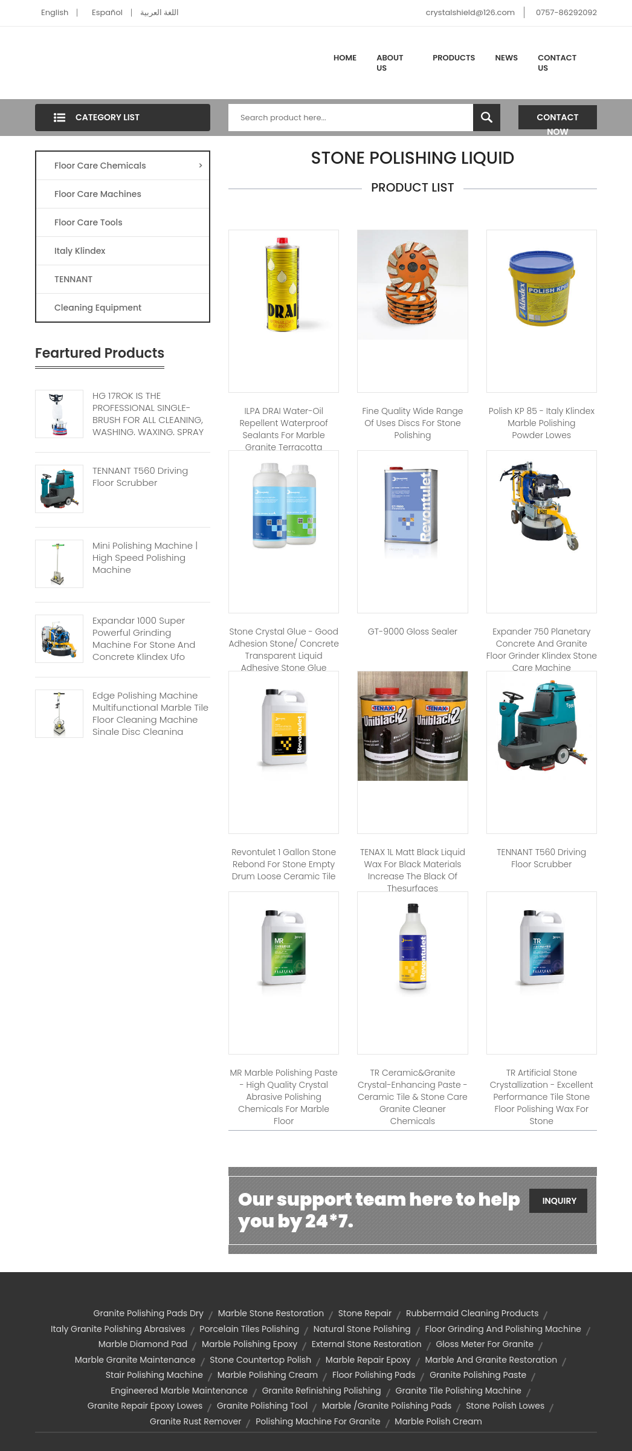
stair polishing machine (154, 1375)
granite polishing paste (478, 1375)
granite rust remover (195, 1421)
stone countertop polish (260, 1360)
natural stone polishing (362, 1329)
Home (345, 57)
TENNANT (73, 279)
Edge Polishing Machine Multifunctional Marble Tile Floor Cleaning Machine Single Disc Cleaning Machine (150, 720)
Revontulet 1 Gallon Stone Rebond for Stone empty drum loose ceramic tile (283, 864)
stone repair (365, 1313)
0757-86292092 (566, 12)
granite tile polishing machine (458, 1391)
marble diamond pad (142, 1344)
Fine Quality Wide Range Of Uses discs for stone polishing (412, 423)
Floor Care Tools (88, 222)
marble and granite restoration (491, 1360)
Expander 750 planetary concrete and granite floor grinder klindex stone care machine (541, 649)
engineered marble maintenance (179, 1391)
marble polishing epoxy (249, 1344)
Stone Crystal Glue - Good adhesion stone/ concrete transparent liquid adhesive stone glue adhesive (283, 655)
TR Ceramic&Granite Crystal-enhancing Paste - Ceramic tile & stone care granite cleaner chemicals (413, 1097)
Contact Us (557, 63)
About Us (389, 63)
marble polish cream (438, 1421)
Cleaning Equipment (97, 308)
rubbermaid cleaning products (472, 1313)
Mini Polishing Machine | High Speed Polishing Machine (145, 558)
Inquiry (560, 1201)
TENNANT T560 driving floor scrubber (541, 858)
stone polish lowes (505, 1406)
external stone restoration (367, 1344)
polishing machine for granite (318, 1421)
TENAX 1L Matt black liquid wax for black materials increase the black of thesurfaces (412, 870)
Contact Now (558, 120)
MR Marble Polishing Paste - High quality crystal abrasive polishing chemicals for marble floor (284, 1097)
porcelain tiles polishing (249, 1329)
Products (454, 57)
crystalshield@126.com (470, 12)
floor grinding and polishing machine (503, 1329)
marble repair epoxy (368, 1360)
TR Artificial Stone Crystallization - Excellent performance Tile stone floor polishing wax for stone (541, 1097)
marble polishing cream (268, 1375)
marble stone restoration (271, 1313)
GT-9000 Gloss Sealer (412, 631)
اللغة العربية (159, 12)
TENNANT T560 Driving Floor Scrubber (140, 477)
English (54, 12)
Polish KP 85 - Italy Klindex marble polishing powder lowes (542, 423)
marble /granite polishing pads (386, 1406)
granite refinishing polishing (321, 1391)
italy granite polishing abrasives (118, 1329)
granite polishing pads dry (149, 1313)
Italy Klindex (79, 251)
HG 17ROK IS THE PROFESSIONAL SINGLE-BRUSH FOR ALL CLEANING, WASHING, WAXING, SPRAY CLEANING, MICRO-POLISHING (148, 426)
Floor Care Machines (97, 194)
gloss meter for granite (485, 1344)
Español (107, 12)
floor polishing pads (374, 1375)
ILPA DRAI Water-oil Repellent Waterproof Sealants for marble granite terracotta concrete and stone (283, 435)
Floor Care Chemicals (128, 165)
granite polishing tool (262, 1406)
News (506, 57)
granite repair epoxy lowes (145, 1406)
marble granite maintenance (135, 1360)
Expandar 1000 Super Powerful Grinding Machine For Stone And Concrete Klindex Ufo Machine (143, 645)
